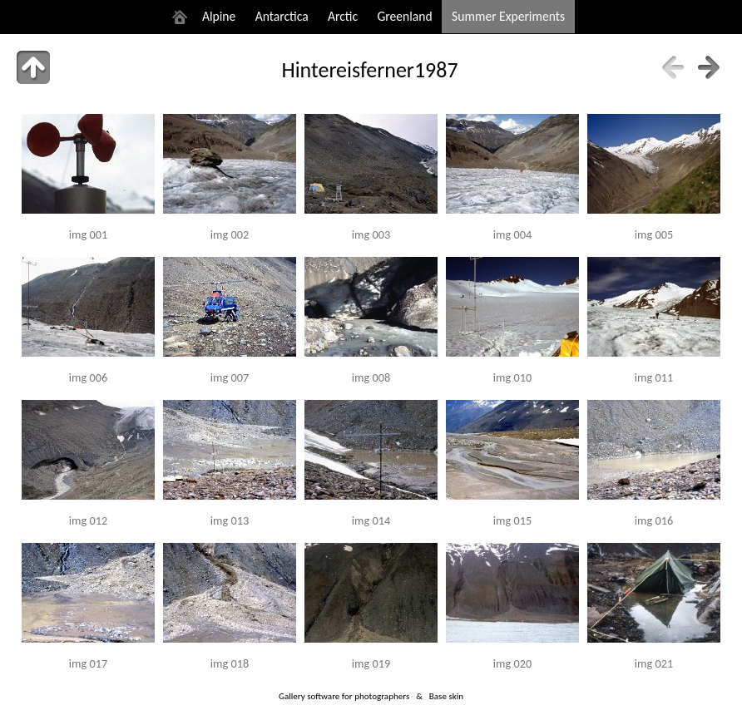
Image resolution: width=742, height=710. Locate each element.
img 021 (654, 663)
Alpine (218, 16)
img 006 (88, 377)
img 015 (512, 520)
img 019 (371, 663)
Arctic (343, 16)
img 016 (654, 520)
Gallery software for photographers (344, 696)
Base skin (446, 696)
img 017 (88, 663)
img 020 (512, 663)
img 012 (88, 520)
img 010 (512, 377)
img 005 (654, 234)
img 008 (371, 377)
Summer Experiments (508, 16)
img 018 (229, 663)
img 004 (512, 234)
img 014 (371, 520)
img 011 (654, 377)
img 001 (88, 234)
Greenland (405, 16)
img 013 (229, 520)
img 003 (371, 234)
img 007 (229, 377)
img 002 (229, 234)
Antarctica (282, 16)
